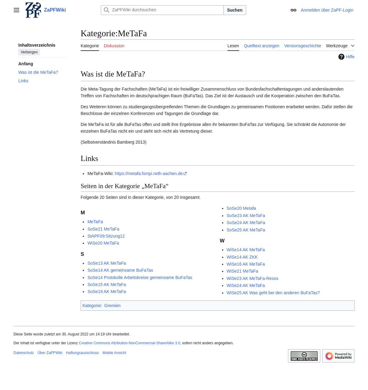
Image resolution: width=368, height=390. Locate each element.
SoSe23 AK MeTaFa (246, 215)
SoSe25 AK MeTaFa (246, 229)
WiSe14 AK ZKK (242, 257)
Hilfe (346, 57)
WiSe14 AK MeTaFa (246, 249)
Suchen (234, 10)
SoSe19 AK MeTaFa (106, 291)
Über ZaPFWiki (50, 353)
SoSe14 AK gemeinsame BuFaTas (120, 270)
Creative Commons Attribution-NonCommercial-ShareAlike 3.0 (129, 343)
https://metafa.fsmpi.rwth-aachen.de (149, 173)
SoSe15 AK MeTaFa (106, 284)
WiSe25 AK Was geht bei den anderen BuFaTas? (273, 292)
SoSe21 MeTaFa (103, 229)
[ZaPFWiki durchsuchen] (162, 10)
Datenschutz (23, 353)
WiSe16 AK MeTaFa (246, 264)
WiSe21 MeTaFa (242, 271)
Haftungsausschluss (82, 353)
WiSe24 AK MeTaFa (246, 285)
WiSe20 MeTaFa (103, 243)
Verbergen (29, 52)
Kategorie (91, 305)
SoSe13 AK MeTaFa (106, 263)
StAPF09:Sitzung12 (106, 236)
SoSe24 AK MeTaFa (246, 222)
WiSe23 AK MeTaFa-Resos (253, 278)
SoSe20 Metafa (241, 208)
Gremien (112, 305)
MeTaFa (95, 221)
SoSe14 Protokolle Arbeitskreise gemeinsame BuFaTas (139, 277)
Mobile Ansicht (114, 353)
